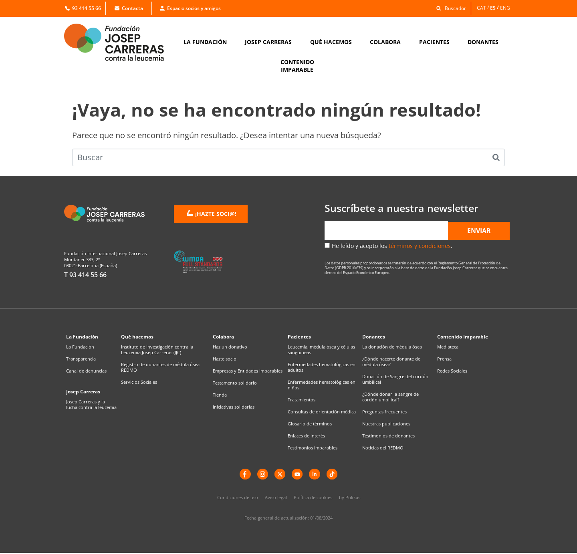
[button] (449, 7)
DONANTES (483, 42)
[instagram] (261, 475)
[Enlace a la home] (119, 42)
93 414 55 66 (83, 8)
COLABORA (385, 42)
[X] (279, 475)
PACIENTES (434, 42)
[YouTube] (298, 475)
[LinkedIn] (316, 475)
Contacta (129, 8)
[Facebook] (242, 475)
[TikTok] (335, 475)
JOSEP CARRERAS (268, 42)
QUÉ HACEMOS (331, 42)
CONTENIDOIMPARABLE (297, 65)
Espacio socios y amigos (190, 8)
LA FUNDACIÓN (205, 42)
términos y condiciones (420, 246)
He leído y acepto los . (392, 246)
